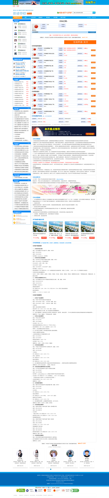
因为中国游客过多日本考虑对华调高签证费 (22, 193)
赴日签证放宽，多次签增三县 (20, 183)
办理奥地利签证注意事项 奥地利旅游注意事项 (22, 169)
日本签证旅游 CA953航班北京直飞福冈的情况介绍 (22, 156)
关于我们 (89, 17)
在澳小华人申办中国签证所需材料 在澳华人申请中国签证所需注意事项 (22, 163)
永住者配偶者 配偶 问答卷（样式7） (22, 120)
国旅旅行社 (21, 495)
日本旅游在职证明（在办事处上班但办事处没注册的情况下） (22, 140)
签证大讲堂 (63, 17)
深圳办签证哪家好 (39, 495)
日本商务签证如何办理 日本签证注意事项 (22, 152)
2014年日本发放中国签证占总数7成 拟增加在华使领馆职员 (22, 195)
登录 (14, 6)
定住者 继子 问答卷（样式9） (20, 117)
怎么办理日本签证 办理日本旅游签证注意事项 (22, 146)
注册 (18, 6)
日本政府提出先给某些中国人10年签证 (22, 185)
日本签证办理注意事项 (19, 159)
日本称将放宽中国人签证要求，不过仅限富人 (22, 198)
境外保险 (55, 17)
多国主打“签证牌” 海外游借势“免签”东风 (22, 200)
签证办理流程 (32, 495)
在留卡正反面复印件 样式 (19, 113)
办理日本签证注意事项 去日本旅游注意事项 (22, 148)
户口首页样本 (17, 134)
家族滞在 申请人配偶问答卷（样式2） (22, 130)
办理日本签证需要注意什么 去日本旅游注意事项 (22, 150)
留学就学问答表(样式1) (19, 132)
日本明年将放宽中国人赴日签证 (21, 197)
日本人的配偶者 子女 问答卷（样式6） (22, 122)
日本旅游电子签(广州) (20, 61)
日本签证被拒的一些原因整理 (20, 154)
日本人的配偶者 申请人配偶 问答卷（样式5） (22, 124)
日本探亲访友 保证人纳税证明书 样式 (22, 111)
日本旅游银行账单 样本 (19, 138)
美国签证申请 (50, 495)
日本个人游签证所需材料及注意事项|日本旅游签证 (22, 157)
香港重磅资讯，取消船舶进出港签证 (22, 202)
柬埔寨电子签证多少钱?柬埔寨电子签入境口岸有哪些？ (22, 165)
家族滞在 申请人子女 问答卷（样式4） (22, 126)
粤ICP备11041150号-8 (60, 481)
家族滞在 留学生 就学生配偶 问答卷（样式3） (22, 128)
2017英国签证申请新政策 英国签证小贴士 (22, 206)
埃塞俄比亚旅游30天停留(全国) (22, 72)
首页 (26, 17)
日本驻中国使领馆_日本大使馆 (21, 177)
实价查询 (93, 124)
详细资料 (93, 50)
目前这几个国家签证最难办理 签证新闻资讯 (22, 208)
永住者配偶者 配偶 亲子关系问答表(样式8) (22, 118)
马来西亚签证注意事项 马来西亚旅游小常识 (22, 167)
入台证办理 (33, 17)
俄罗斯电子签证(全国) (20, 75)
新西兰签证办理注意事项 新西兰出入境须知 (22, 171)
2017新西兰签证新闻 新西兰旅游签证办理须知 (22, 204)
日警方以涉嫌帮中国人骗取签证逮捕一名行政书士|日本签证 (22, 189)
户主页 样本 (17, 136)
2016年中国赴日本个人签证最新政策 (22, 187)
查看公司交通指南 (60, 179)
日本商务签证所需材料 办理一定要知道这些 (22, 191)
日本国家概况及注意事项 (19, 161)
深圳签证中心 (26, 495)
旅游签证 (40, 17)
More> (29, 108)
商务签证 (48, 17)
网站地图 (45, 495)
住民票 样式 (17, 115)
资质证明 (94, 17)
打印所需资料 (92, 32)
